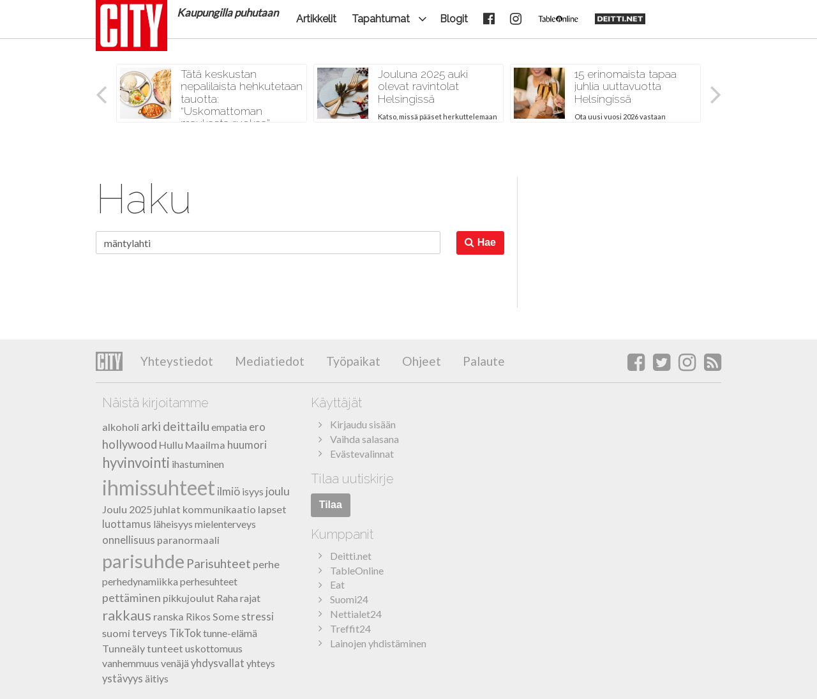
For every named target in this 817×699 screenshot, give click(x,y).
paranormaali (188, 540)
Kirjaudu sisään (363, 424)
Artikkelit (316, 19)
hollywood (129, 444)
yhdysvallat (217, 663)
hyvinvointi (136, 462)
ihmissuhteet (158, 487)
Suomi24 (349, 599)
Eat (337, 584)
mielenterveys (225, 524)
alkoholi (120, 427)
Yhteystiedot (176, 361)
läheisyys (173, 524)
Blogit (454, 19)
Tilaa (330, 504)
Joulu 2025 (127, 509)
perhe (266, 564)
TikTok (185, 633)
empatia (229, 427)
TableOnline (357, 570)
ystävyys (122, 678)
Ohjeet (420, 361)
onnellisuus (128, 539)
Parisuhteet (218, 563)
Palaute (482, 361)
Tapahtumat (381, 19)
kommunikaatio (219, 509)
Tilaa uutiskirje (352, 478)
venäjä (175, 663)
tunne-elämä (230, 633)
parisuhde (143, 561)
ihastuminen (198, 464)
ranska (168, 616)
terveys (149, 633)
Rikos (198, 616)
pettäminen (131, 597)
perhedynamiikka (140, 581)
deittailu (186, 426)
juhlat (167, 509)
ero (257, 426)
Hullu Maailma (192, 445)
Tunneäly (123, 648)
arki (151, 426)
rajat (250, 598)
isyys (253, 491)
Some (226, 616)
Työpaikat (352, 361)
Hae (480, 242)
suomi (116, 633)
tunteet (165, 648)
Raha (227, 598)
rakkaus (126, 615)
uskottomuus (214, 648)
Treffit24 (350, 628)
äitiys (157, 678)
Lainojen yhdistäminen (378, 643)
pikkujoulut (188, 598)
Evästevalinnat (362, 453)
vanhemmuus (130, 663)
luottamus (126, 524)
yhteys (260, 663)
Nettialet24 (356, 614)
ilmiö (228, 491)
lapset (272, 509)
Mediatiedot (268, 361)
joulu (278, 491)
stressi (257, 616)
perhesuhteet (208, 581)
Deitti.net (350, 556)
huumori (247, 444)
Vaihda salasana (364, 439)
